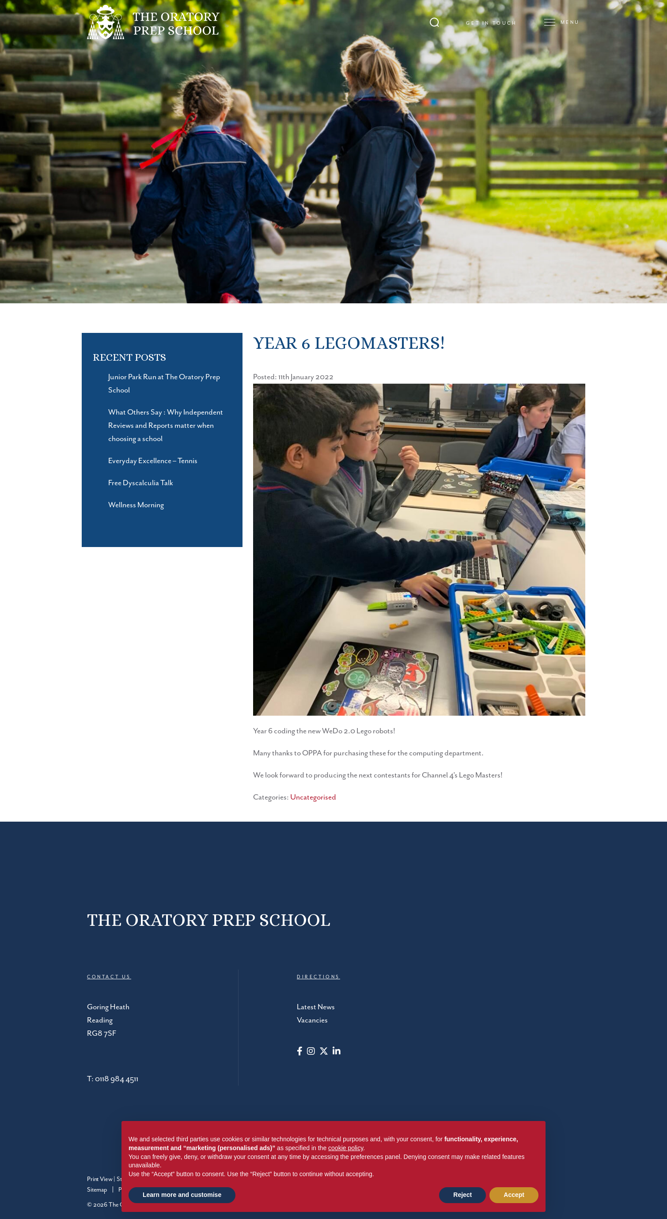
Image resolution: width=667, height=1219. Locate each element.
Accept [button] (514, 1194)
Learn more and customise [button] (182, 1194)
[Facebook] (300, 1052)
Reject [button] (462, 1194)
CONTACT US (109, 977)
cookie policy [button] (345, 1147)
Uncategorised (313, 797)
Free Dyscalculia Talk (140, 483)
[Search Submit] (434, 22)
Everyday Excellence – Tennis (152, 461)
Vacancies (312, 1020)
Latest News (316, 1007)
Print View (99, 1179)
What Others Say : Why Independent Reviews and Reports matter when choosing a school (165, 425)
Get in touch (491, 23)
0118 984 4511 (116, 1079)
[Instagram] (311, 1052)
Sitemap (97, 1189)
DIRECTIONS (318, 977)
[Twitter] (323, 1052)
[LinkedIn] (337, 1052)
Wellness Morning (136, 505)
